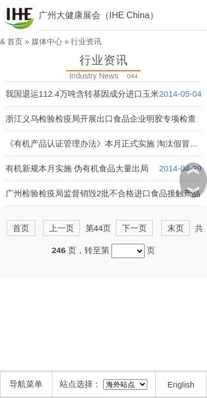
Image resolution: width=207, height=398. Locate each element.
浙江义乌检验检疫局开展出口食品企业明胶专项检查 (101, 118)
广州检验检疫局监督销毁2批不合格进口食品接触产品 (103, 193)
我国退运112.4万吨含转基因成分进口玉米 (82, 93)
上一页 (61, 228)
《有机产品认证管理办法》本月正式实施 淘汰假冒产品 (106, 143)
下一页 (134, 228)
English (180, 384)
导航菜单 (26, 384)
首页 (15, 41)
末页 (175, 228)
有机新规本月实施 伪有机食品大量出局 (77, 168)
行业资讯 (86, 41)
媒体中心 (46, 41)
